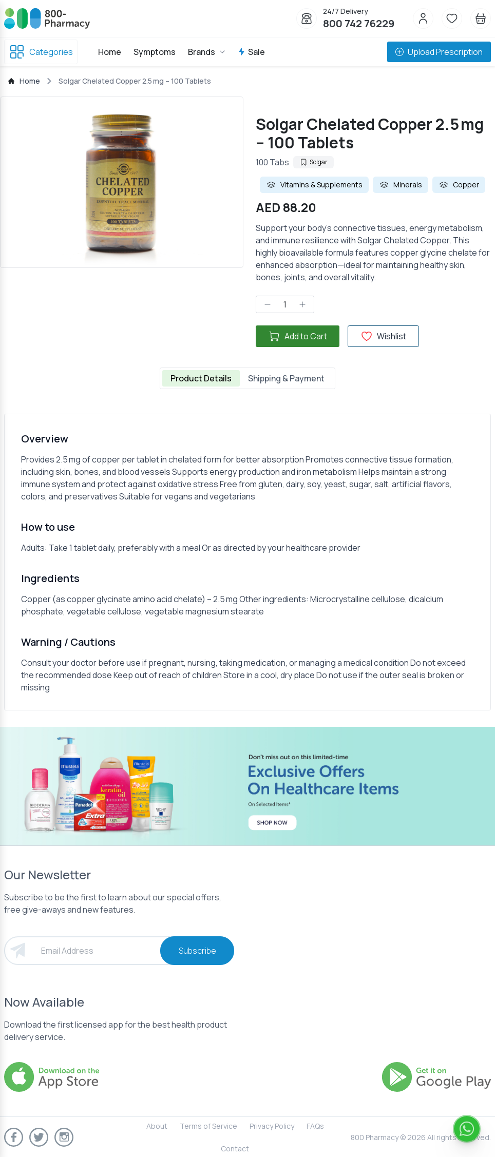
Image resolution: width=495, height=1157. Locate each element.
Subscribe (197, 950)
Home (109, 51)
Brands (206, 51)
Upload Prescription (439, 51)
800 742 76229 (358, 23)
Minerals (400, 185)
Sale (251, 51)
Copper (459, 185)
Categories (41, 52)
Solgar (313, 162)
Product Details (201, 378)
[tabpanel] (247, 562)
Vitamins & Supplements (314, 185)
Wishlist (383, 336)
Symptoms (155, 51)
